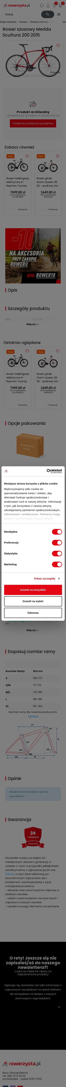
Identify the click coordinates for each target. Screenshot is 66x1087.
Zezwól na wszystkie (33, 589)
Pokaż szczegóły (44, 578)
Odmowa (33, 612)
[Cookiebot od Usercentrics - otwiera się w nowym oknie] (47, 471)
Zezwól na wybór (32, 601)
